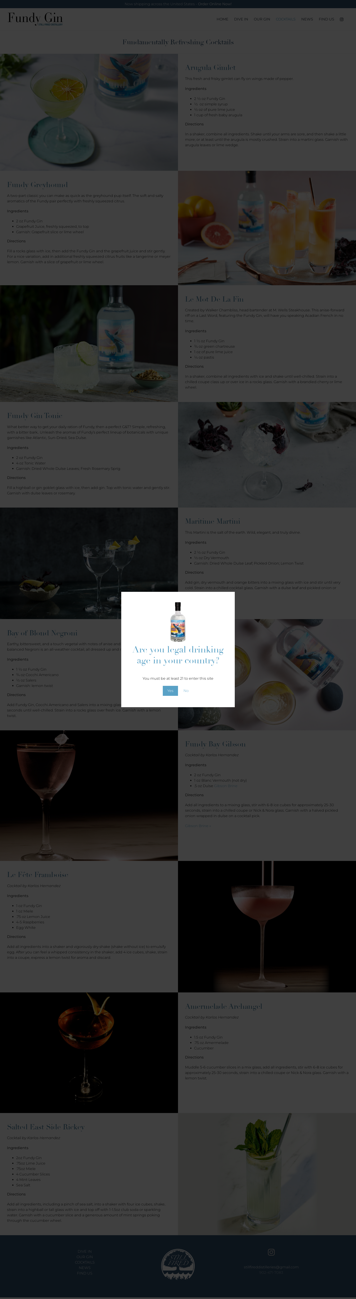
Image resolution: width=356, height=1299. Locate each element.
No (186, 691)
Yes (170, 691)
